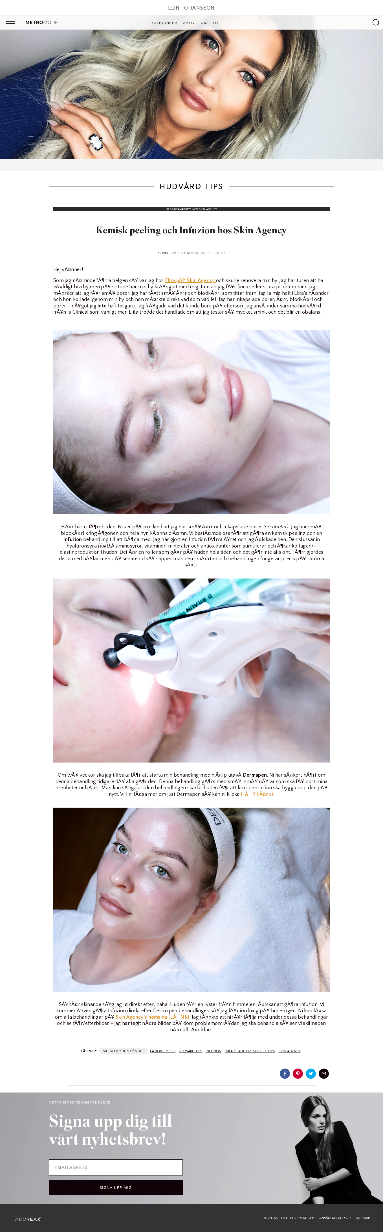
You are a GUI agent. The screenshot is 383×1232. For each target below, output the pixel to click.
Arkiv (189, 23)
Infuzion (213, 1051)
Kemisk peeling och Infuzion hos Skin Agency (191, 231)
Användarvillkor (335, 1218)
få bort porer (162, 1051)
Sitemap (363, 1218)
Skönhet (135, 1051)
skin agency (290, 1051)
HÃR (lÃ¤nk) (257, 794)
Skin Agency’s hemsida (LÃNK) (152, 1017)
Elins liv (167, 253)
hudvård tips (190, 1051)
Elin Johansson (191, 8)
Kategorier (164, 23)
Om (204, 23)
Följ (218, 23)
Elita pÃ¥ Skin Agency (190, 280)
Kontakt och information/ (289, 1218)
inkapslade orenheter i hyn (250, 1051)
